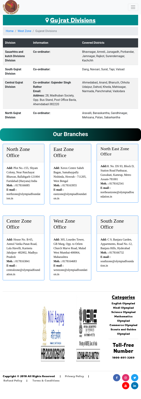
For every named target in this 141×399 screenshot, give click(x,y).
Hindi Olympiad (123, 307)
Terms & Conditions (46, 380)
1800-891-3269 (123, 357)
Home (10, 31)
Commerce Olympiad (123, 325)
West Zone (24, 31)
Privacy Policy (74, 376)
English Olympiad (123, 303)
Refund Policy (12, 380)
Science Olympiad (123, 312)
